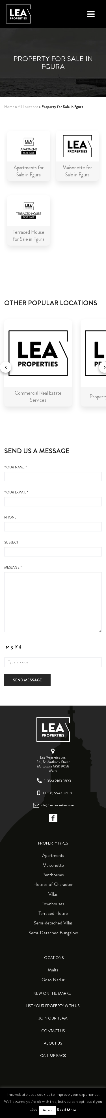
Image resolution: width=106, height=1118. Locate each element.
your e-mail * (53, 498)
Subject (53, 548)
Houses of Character (53, 884)
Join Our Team (53, 1018)
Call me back (53, 1055)
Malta (53, 969)
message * (53, 598)
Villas (53, 894)
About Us (53, 1043)
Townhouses (53, 903)
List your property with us (53, 1006)
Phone (53, 523)
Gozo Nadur (53, 979)
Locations (53, 957)
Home (9, 106)
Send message (27, 680)
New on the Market (53, 993)
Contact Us (53, 1031)
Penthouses (53, 874)
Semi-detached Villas (53, 922)
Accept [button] (48, 1110)
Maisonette (53, 865)
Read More (66, 1110)
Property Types (53, 843)
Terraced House (53, 913)
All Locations (28, 106)
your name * (53, 473)
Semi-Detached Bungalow (53, 932)
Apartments (53, 855)
